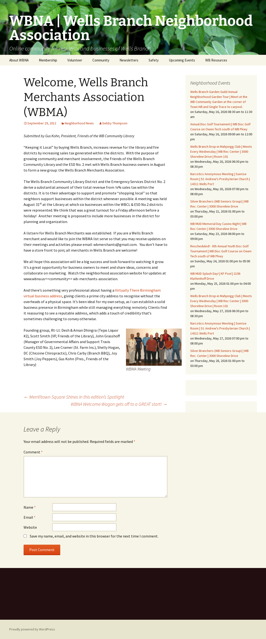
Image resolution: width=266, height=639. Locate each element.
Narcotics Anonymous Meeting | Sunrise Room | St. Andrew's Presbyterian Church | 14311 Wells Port (220, 179)
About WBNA (19, 60)
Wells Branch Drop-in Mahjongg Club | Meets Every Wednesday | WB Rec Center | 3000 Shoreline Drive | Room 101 (221, 151)
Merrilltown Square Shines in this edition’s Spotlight (74, 397)
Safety (154, 60)
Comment (33, 452)
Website (30, 527)
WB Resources (216, 60)
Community (100, 60)
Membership (48, 60)
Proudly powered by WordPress (32, 629)
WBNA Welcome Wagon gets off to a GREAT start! (119, 404)
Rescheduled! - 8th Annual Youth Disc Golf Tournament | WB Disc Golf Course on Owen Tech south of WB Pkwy (220, 251)
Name (30, 507)
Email (29, 517)
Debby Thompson (114, 123)
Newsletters (129, 60)
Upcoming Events (182, 60)
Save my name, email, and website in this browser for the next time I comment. (94, 536)
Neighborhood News (79, 123)
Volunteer (74, 60)
